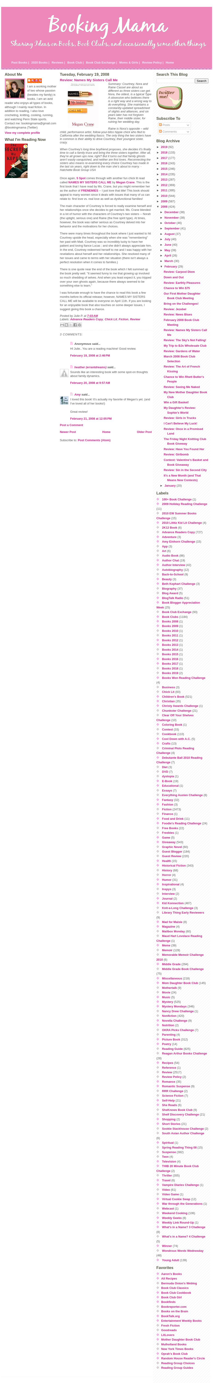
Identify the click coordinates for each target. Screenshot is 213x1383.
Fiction (123, 319)
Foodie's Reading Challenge (181, 823)
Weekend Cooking (174, 1213)
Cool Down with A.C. (176, 739)
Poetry (166, 1044)
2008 (164, 206)
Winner (167, 1246)
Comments (168, 131)
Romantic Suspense (176, 1086)
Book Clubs (170, 617)
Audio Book (170, 555)
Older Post (144, 432)
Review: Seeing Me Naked (182, 387)
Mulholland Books (174, 1344)
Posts (164, 125)
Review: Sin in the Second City (185, 470)
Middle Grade (171, 964)
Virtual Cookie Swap (176, 1199)
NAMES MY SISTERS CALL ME (89, 182)
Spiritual (168, 1142)
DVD (165, 771)
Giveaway (169, 842)
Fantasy (167, 800)
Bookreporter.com (174, 1306)
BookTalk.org (170, 1316)
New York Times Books (177, 1349)
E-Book (167, 781)
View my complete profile (22, 132)
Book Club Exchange (176, 612)
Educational (170, 785)
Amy (77, 394)
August (170, 234)
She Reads (169, 1105)
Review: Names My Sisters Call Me (89, 80)
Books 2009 (170, 626)
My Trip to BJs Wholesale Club (185, 345)
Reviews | (58, 62)
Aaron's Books (171, 1274)
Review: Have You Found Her (184, 449)
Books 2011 (170, 635)
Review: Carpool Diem (179, 271)
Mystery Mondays (174, 1006)
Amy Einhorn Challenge (178, 541)
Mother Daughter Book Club (180, 1339)
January (171, 485)
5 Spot (81, 178)
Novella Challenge (174, 1020)
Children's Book (173, 696)
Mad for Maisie (172, 922)
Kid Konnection (173, 903)
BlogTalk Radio (172, 598)
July (168, 239)
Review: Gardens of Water (182, 351)
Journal (167, 898)
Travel (166, 1180)
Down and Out (174, 277)
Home (170, 62)
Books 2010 (170, 631)
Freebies (168, 832)
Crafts (166, 743)
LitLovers (168, 1335)
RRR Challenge (172, 1091)
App (165, 546)
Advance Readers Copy (86, 319)
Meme (166, 945)
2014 (164, 174)
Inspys (166, 889)
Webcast (168, 1208)
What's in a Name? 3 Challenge (183, 1227)
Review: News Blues (178, 314)
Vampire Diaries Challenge (180, 1185)
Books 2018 (170, 668)
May (168, 250)
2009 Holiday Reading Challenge (184, 504)
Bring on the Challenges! (181, 303)
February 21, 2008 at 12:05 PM (91, 418)
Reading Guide (172, 1049)
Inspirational (170, 884)
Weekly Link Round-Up (178, 1222)
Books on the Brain (174, 1311)
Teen (165, 1156)
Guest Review (171, 856)
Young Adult (170, 1260)
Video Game (170, 1194)
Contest (167, 729)
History (167, 870)
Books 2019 (170, 673)
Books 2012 (170, 640)
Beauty (167, 579)
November (172, 217)
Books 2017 (170, 663)
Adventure (169, 537)
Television (169, 1161)
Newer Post (68, 432)
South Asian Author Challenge (183, 1133)
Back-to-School (173, 574)
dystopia (168, 776)
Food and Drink (173, 818)
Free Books (170, 828)
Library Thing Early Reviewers (183, 912)
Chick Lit (111, 319)
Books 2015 (170, 654)
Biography (169, 588)
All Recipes (169, 1278)
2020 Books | (40, 62)
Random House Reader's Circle (183, 1358)
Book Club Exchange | (101, 62)
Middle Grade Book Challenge (183, 969)
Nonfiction (169, 1016)
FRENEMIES (89, 190)
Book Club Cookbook (176, 1292)
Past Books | (20, 62)
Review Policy (172, 1077)
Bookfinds (168, 1302)
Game (166, 837)
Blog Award (170, 593)
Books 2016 (170, 659)
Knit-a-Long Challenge (177, 908)
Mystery (167, 1002)
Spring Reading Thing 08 (179, 1147)
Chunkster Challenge (176, 710)
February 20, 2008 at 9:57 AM (90, 383)
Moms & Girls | (129, 62)
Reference (169, 1067)
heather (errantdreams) (90, 367)
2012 (164, 185)
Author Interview (173, 565)
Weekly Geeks (172, 1218)
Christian (168, 701)
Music (166, 997)
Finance (167, 814)
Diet (165, 767)
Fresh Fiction (170, 1325)
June (168, 244)
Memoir (167, 950)
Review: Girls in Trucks (180, 418)
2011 (164, 190)
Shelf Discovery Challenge (180, 1114)
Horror (166, 875)
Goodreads (169, 1330)
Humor (166, 879)
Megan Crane (125, 182)
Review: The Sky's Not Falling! (185, 340)
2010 (164, 196)
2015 (164, 168)
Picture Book (171, 1039)
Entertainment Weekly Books (181, 1320)
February (171, 266)
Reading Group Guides (177, 1367)
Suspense (169, 1152)
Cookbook (169, 734)
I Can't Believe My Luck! (180, 423)
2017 (164, 158)
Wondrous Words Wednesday (183, 1250)
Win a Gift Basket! (176, 402)
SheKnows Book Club (177, 1110)
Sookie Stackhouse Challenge (183, 1128)
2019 (164, 147)
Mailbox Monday (173, 931)
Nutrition (168, 1025)
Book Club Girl (171, 1297)
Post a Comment (71, 425)
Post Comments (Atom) (94, 440)
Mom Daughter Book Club (180, 983)
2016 (164, 163)
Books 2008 (170, 621)
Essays (167, 790)
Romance (168, 1081)
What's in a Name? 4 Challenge (183, 1236)
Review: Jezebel (175, 309)
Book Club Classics (175, 1288)
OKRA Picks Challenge (178, 1030)
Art (164, 551)
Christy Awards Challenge (180, 706)
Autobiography (172, 570)
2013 (164, 179)
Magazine (168, 926)
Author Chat (170, 560)
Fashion (167, 804)
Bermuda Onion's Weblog (179, 1283)
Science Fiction (173, 1095)
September (173, 228)
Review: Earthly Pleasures (182, 282)
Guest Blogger (172, 851)
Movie (166, 992)
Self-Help (168, 1100)
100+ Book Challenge (177, 499)
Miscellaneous (172, 978)
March (169, 261)
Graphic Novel (172, 847)
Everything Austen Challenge (182, 795)
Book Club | (75, 62)
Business (168, 687)
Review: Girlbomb (176, 454)
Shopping (169, 1119)
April (168, 255)
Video (166, 1189)
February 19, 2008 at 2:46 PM (90, 355)
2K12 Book (169, 527)
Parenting (169, 1034)
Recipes (167, 1063)
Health (166, 861)
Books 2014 (170, 649)
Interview (168, 893)
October (171, 223)
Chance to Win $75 (177, 288)
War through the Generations (182, 1203)
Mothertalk (169, 988)
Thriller (167, 1175)
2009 (164, 201)
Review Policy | (153, 62)
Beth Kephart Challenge (178, 584)
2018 (164, 152)
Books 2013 (170, 645)
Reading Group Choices (178, 1363)
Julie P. (37, 80)
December (172, 212)
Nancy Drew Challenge (178, 1011)
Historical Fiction (174, 865)
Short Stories (171, 1124)
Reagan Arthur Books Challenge (184, 1053)
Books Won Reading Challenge (183, 678)
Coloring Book (172, 724)
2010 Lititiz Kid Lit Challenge (182, 522)
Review (135, 319)
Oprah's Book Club (174, 1353)
